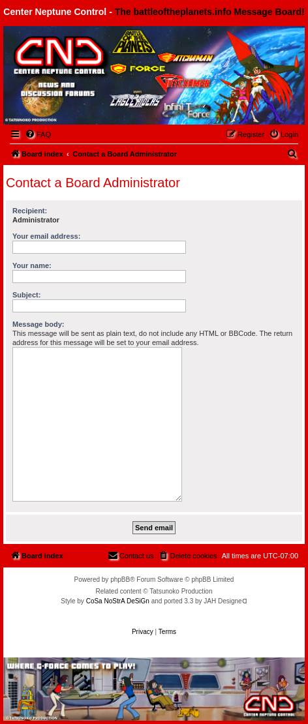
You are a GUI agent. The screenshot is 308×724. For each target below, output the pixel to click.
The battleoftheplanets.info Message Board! (210, 12)
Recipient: (29, 211)
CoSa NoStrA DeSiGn (117, 601)
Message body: (38, 324)
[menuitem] (38, 134)
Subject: (26, 295)
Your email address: (46, 236)
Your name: (32, 265)
